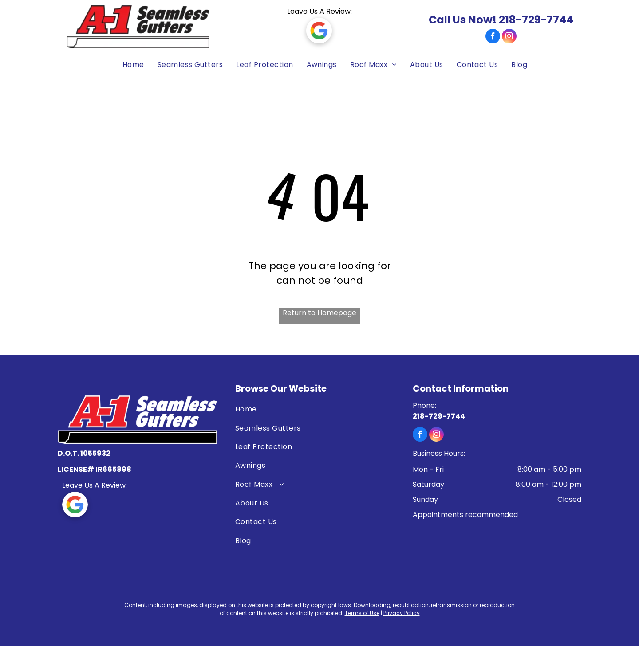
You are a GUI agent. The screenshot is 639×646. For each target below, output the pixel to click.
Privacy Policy (401, 613)
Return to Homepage (319, 313)
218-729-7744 (536, 19)
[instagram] (509, 37)
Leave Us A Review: (319, 11)
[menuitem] (128, 65)
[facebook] (492, 37)
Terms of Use (362, 613)
